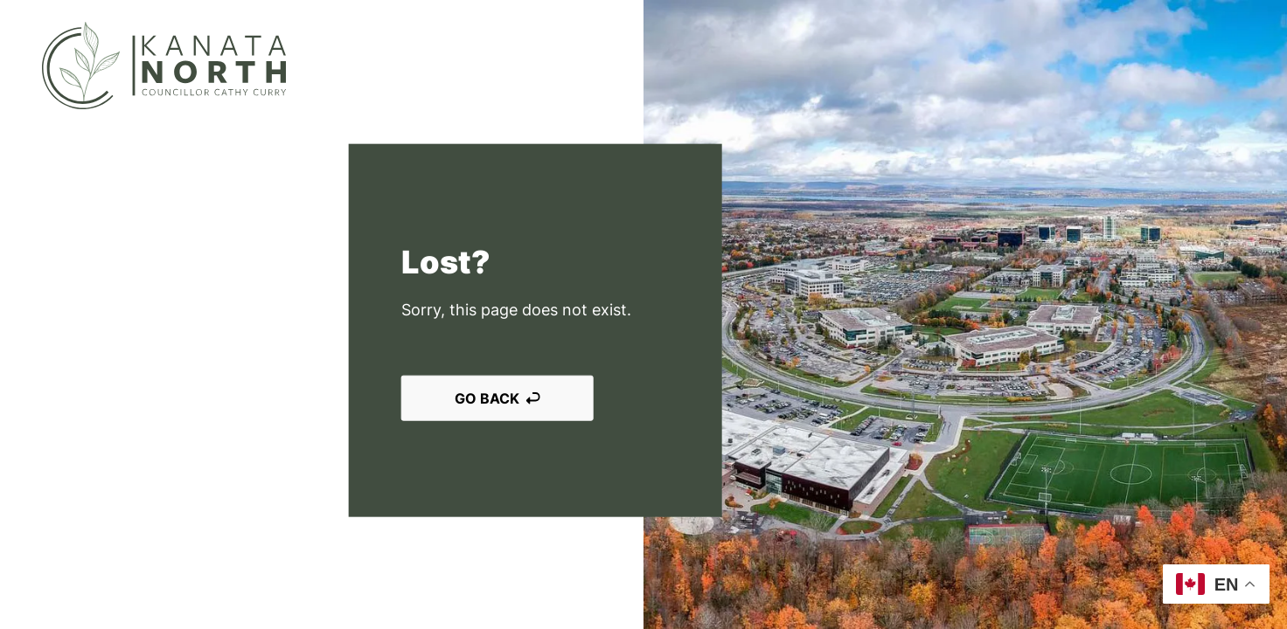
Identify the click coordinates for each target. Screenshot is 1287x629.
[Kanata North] (164, 65)
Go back (497, 398)
